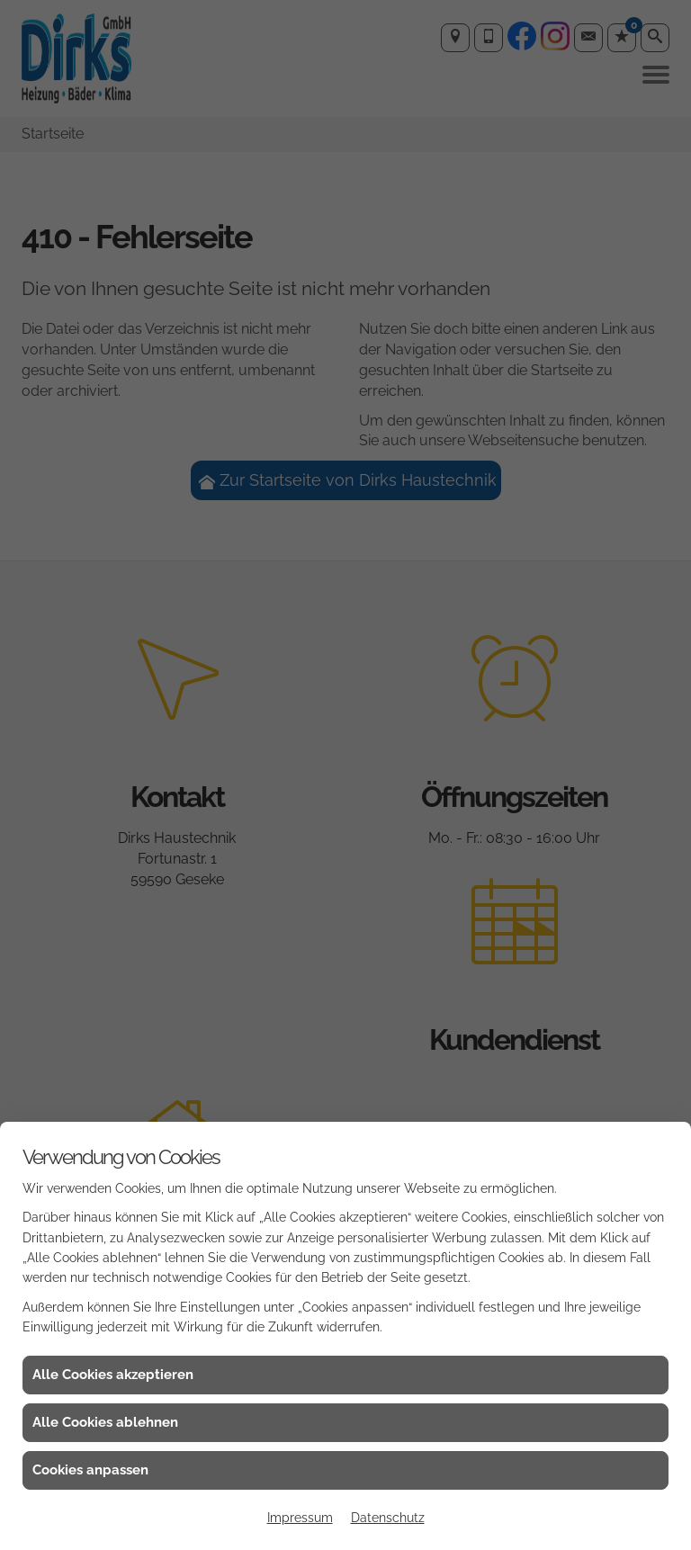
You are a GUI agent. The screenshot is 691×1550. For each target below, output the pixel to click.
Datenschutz (388, 1517)
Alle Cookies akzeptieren (112, 1374)
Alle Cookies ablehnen (105, 1422)
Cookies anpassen (90, 1470)
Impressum (300, 1517)
